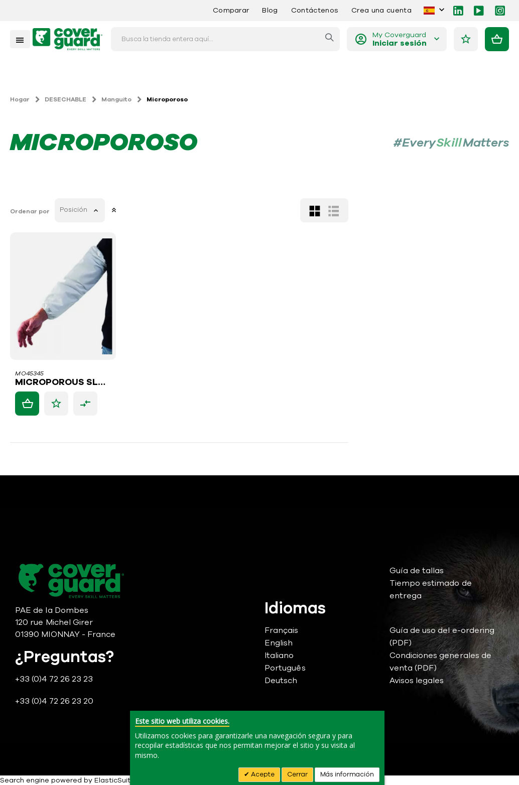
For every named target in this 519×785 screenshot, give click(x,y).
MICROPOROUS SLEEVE (225, 382)
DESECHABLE (65, 99)
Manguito (116, 99)
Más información (347, 774)
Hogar (20, 99)
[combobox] (225, 39)
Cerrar (297, 774)
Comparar (231, 10)
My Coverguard (399, 39)
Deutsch (281, 680)
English (279, 642)
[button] (219, 403)
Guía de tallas (417, 570)
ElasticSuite (114, 780)
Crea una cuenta (381, 10)
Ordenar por (193, 211)
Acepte (262, 774)
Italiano (279, 655)
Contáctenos (314, 10)
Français (282, 630)
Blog (270, 10)
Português (285, 668)
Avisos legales (417, 680)
